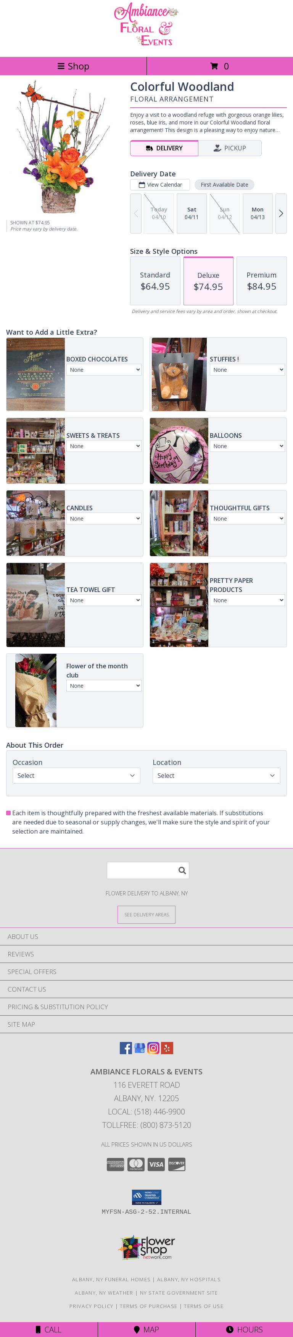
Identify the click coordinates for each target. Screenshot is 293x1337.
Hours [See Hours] (244, 1329)
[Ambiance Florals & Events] (146, 45)
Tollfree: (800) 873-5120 (146, 1125)
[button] (146, 1197)
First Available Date (224, 184)
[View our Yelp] (167, 1051)
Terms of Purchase (148, 1306)
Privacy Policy (91, 1306)
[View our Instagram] (153, 1051)
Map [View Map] (146, 1329)
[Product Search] (148, 870)
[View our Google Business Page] (140, 1051)
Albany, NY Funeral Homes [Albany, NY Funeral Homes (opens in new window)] (111, 1279)
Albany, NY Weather (104, 1292)
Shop (73, 66)
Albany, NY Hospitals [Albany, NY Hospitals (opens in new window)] (189, 1279)
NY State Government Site (179, 1292)
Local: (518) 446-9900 (146, 1111)
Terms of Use (204, 1306)
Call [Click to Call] (48, 1329)
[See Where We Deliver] (146, 914)
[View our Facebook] (126, 1051)
